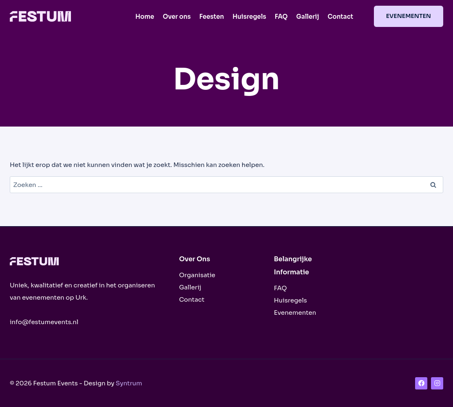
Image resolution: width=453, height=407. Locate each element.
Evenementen (408, 16)
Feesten (211, 16)
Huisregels (249, 16)
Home (144, 16)
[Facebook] (421, 383)
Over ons (177, 16)
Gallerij (307, 16)
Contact (340, 16)
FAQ (281, 16)
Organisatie (197, 275)
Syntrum (129, 383)
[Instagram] (437, 383)
